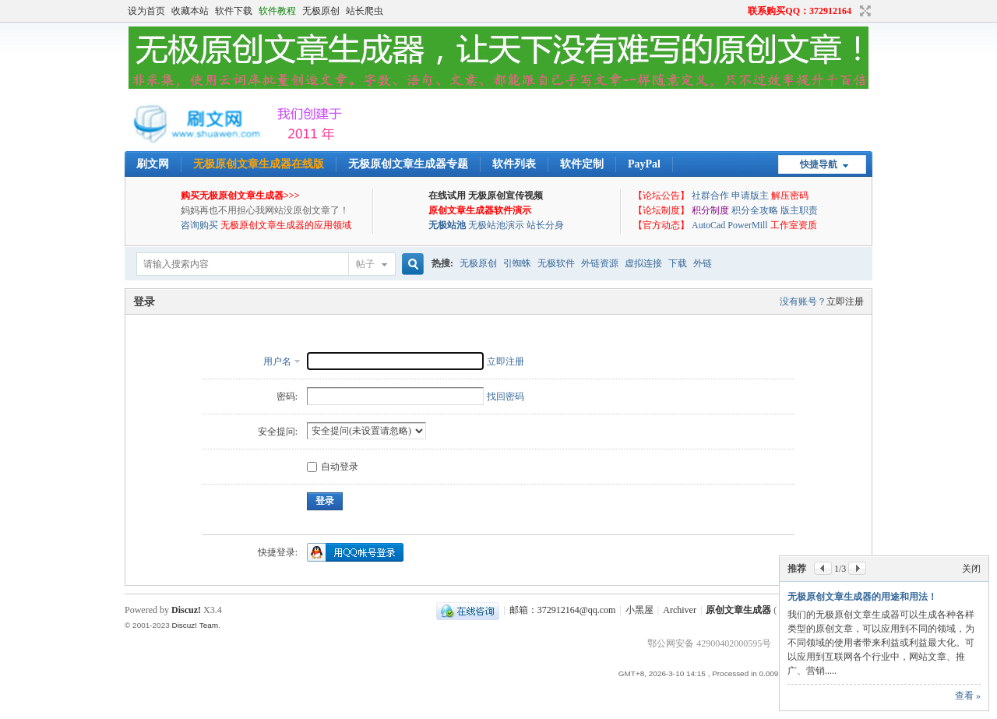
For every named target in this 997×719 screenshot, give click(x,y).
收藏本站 (190, 10)
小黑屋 (639, 609)
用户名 (277, 361)
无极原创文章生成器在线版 (258, 164)
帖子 (365, 264)
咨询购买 (199, 225)
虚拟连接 (643, 263)
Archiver (679, 609)
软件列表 (514, 164)
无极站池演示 (496, 225)
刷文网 (152, 164)
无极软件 (556, 263)
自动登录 (332, 466)
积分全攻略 (754, 210)
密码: (287, 396)
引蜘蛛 (517, 263)
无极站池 (447, 225)
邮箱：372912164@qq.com (562, 609)
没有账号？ (803, 301)
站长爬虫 (364, 10)
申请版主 (750, 195)
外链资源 (599, 263)
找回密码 (505, 396)
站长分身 (545, 225)
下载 (677, 263)
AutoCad (708, 225)
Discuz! (186, 609)
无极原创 (321, 10)
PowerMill (747, 225)
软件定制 (582, 164)
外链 (702, 263)
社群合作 (710, 195)
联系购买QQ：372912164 (799, 10)
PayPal (644, 164)
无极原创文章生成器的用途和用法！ (862, 596)
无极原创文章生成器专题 (408, 164)
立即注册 (845, 301)
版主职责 (799, 210)
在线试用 (447, 195)
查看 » (968, 695)
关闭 (971, 568)
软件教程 (277, 10)
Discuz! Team (194, 625)
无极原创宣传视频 (505, 195)
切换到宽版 (863, 11)
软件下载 (233, 10)
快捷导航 (818, 164)
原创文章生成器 (738, 609)
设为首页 (146, 10)
